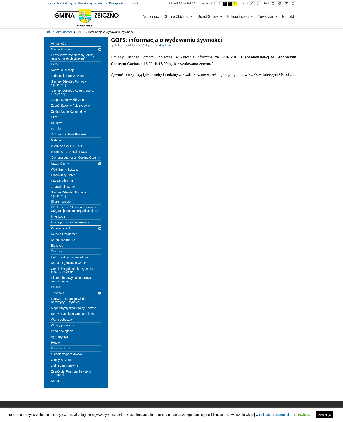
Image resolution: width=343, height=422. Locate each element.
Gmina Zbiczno (179, 16)
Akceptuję (324, 415)
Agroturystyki (60, 337)
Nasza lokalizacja (63, 70)
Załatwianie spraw (63, 186)
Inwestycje (58, 216)
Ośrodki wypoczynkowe (67, 354)
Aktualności (151, 16)
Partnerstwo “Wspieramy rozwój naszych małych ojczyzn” (72, 56)
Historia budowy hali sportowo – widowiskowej (72, 279)
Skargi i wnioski (61, 201)
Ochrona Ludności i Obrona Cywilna (75, 157)
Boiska (55, 287)
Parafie (56, 128)
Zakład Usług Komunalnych (69, 111)
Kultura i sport (240, 16)
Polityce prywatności (274, 415)
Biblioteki (57, 245)
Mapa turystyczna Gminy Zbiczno (73, 308)
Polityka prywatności (90, 3)
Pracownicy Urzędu (64, 175)
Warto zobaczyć (62, 319)
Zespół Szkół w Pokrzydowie (70, 105)
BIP (49, 3)
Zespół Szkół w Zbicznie (67, 100)
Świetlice (57, 251)
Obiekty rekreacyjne (64, 365)
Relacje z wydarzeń (64, 234)
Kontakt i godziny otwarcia (69, 263)
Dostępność (116, 3)
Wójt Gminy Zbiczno (64, 169)
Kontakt (288, 16)
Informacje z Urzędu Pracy (69, 151)
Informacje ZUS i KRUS (67, 146)
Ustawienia (302, 415)
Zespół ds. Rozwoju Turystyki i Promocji (71, 373)
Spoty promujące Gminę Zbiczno (73, 313)
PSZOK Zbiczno (62, 181)
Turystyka (268, 16)
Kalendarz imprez (63, 240)
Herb (54, 64)
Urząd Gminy (210, 16)
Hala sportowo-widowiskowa (70, 257)
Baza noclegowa (62, 331)
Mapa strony (64, 3)
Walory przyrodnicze (65, 325)
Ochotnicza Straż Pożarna (69, 134)
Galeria (56, 140)
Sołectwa (57, 123)
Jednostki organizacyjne (67, 75)
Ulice (54, 117)
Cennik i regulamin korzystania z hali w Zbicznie (72, 270)
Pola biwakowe (61, 348)
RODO (134, 3)
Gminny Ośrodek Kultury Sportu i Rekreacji (72, 92)
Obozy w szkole (61, 360)
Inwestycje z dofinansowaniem (71, 222)
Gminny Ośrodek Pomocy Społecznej (68, 83)
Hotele (55, 342)
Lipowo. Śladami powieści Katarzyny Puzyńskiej (68, 300)
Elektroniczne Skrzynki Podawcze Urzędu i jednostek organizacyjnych (75, 209)
